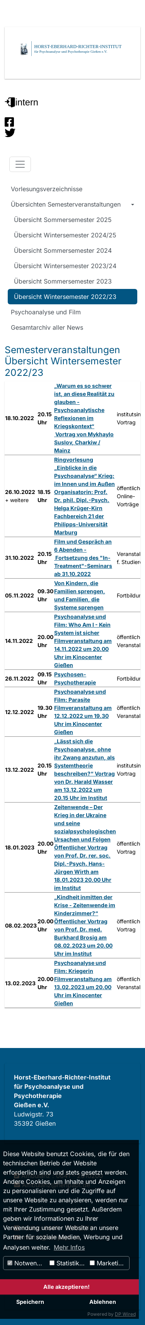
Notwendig (26, 1263)
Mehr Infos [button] (69, 1247)
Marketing (108, 1263)
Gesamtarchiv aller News (47, 327)
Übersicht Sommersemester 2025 (63, 220)
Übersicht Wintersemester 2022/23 (65, 296)
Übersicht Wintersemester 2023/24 (65, 266)
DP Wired (125, 1314)
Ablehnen (102, 1301)
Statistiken (67, 1263)
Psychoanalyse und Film (46, 312)
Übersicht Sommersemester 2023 (63, 281)
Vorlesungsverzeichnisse (46, 189)
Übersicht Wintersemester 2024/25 (65, 235)
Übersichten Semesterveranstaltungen (66, 204)
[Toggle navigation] (20, 164)
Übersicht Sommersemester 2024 (63, 250)
